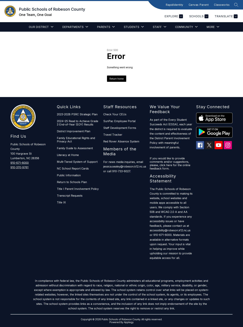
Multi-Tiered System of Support (77, 161)
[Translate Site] (226, 16)
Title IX (61, 202)
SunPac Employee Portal (119, 121)
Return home (117, 78)
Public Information (69, 175)
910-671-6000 (19, 162)
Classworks (222, 4)
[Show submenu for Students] (131, 27)
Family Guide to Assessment (75, 148)
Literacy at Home (68, 155)
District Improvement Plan (73, 131)
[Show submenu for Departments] (73, 27)
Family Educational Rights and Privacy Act (76, 139)
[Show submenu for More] (211, 27)
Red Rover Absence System (121, 141)
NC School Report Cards (73, 168)
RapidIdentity (174, 4)
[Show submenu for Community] (184, 27)
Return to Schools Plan (72, 182)
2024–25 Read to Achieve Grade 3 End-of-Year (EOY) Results (77, 122)
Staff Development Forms (119, 128)
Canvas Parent (199, 4)
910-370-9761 (19, 167)
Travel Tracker (112, 134)
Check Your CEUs (114, 114)
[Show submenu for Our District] (39, 27)
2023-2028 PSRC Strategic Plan (77, 114)
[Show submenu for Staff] (157, 27)
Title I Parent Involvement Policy (78, 189)
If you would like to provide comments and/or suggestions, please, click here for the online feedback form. (170, 163)
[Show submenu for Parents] (103, 27)
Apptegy (129, 322)
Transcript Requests (70, 195)
